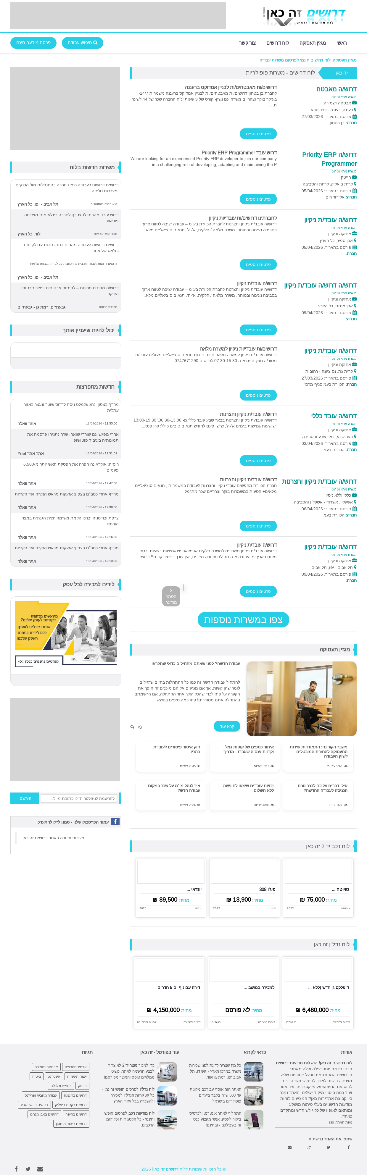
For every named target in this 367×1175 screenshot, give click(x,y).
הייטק (82, 1086)
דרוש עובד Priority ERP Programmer (239, 152)
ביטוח (36, 1076)
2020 (143, 908)
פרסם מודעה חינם (33, 42)
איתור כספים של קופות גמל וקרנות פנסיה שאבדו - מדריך (248, 749)
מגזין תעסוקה (313, 42)
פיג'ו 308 (267, 889)
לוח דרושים (277, 42)
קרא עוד (227, 726)
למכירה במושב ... (259, 987)
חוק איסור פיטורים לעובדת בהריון (176, 749)
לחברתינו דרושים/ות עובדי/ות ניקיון (243, 218)
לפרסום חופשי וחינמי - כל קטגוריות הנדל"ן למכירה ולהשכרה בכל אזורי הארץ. (128, 1095)
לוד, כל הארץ (28, 234)
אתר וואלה (26, 423)
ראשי (342, 42)
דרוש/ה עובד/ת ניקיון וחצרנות (248, 414)
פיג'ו (273, 908)
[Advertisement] (118, 15)
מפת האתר (344, 1122)
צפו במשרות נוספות (243, 619)
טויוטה (345, 908)
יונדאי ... (194, 889)
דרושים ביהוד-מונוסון (71, 1123)
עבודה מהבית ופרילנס (41, 1095)
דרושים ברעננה (75, 1095)
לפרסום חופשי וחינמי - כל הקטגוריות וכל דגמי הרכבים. (129, 1119)
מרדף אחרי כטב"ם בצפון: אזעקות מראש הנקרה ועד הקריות (67, 494)
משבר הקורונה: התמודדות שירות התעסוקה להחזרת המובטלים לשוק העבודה (318, 751)
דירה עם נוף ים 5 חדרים (178, 987)
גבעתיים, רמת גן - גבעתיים (41, 307)
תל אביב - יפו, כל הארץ (37, 204)
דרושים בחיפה (76, 1114)
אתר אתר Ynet (30, 453)
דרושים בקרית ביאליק (71, 1105)
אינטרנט (54, 1076)
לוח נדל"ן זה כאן (332, 944)
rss (331, 1122)
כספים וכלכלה (61, 1086)
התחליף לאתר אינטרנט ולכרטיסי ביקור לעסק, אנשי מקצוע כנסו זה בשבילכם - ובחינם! (215, 1119)
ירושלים (291, 1022)
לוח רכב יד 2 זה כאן (328, 846)
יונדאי (198, 908)
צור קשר (247, 42)
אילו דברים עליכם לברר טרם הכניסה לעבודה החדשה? (322, 788)
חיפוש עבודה (82, 42)
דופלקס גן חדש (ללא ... (328, 987)
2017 (216, 908)
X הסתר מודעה (171, 596)
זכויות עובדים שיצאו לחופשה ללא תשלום (248, 788)
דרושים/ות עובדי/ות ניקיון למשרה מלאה (238, 348)
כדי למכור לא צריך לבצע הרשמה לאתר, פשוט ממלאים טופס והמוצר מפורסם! (129, 1071)
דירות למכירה (341, 1022)
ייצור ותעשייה (77, 1076)
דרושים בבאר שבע (34, 1105)
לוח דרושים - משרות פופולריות (280, 73)
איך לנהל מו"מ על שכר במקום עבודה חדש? (174, 788)
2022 (290, 908)
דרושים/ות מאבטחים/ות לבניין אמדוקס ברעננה (231, 87)
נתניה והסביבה (146, 1022)
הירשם (25, 798)
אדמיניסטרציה (76, 1067)
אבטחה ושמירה (46, 1067)
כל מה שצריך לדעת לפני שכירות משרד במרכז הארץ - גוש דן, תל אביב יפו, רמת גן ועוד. (215, 1071)
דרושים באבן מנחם (44, 1114)
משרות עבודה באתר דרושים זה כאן (53, 837)
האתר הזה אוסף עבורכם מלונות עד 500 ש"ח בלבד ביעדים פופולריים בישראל (215, 1095)
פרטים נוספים (258, 133)
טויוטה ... (340, 889)
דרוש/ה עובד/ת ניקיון (257, 283)
